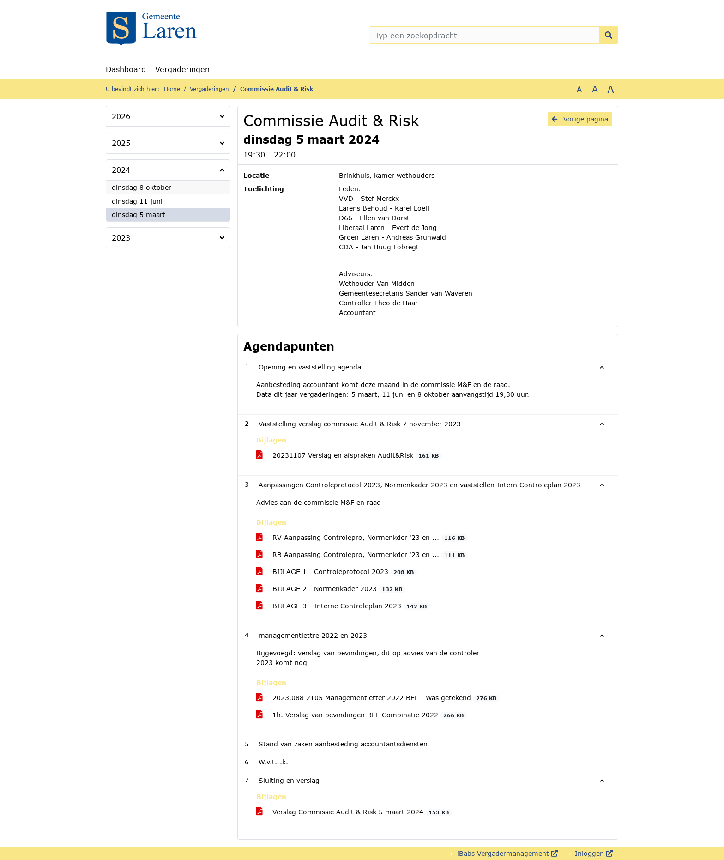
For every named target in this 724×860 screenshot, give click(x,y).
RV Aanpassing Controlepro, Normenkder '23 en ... (362, 537)
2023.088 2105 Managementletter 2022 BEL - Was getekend (378, 698)
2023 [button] (121, 237)
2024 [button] (121, 169)
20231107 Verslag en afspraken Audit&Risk (349, 455)
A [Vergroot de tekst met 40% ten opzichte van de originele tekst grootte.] (610, 89)
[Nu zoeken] (608, 35)
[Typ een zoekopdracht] (493, 35)
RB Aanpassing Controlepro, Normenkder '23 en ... (362, 555)
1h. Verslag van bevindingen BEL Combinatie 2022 (361, 715)
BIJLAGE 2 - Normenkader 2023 (330, 589)
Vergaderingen (182, 69)
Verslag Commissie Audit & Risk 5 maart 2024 (354, 812)
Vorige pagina (580, 119)
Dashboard (126, 69)
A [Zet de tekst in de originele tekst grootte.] (579, 89)
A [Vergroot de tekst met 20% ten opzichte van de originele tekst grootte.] (595, 89)
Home (172, 88)
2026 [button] (121, 116)
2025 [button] (121, 143)
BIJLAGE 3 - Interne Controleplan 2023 (343, 606)
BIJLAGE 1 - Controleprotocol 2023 (336, 572)
